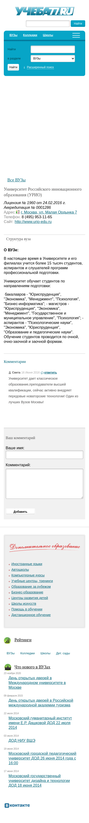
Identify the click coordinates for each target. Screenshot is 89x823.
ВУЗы (13, 35)
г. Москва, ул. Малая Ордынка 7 (49, 212)
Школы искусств (23, 603)
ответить (50, 372)
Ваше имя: (15, 448)
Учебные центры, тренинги (32, 581)
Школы (48, 35)
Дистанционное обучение (31, 615)
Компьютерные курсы (28, 575)
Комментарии (15, 362)
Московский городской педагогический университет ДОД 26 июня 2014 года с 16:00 (42, 758)
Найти (12, 49)
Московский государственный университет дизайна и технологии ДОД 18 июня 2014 (39, 780)
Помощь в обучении (26, 609)
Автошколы (20, 569)
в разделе (14, 58)
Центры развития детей (29, 598)
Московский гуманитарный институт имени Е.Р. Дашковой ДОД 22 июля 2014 (40, 723)
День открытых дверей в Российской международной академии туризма (41, 702)
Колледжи (30, 35)
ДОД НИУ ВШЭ (22, 741)
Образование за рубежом (31, 586)
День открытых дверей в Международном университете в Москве (37, 682)
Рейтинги (23, 640)
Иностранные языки (26, 564)
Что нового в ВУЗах (32, 667)
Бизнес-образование (27, 592)
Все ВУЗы (16, 180)
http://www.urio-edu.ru (33, 222)
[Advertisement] (44, 124)
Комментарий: (18, 465)
